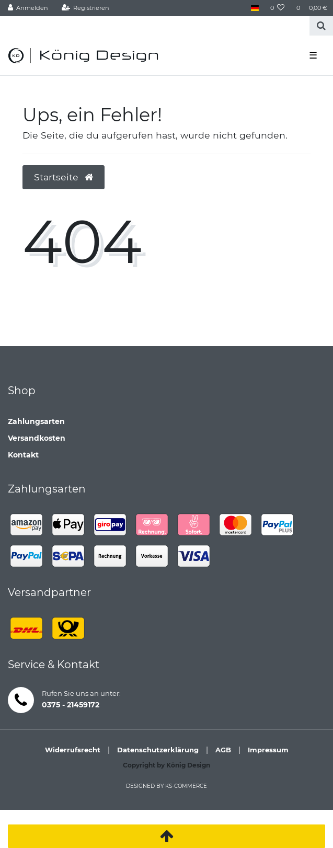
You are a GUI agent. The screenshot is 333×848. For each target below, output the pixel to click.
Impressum (268, 750)
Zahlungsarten (36, 421)
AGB (223, 750)
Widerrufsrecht (72, 750)
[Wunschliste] (278, 8)
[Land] (254, 8)
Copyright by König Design (166, 765)
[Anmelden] (28, 8)
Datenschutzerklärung (158, 750)
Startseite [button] (63, 176)
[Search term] (154, 26)
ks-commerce (186, 786)
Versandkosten (36, 438)
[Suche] (321, 26)
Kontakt (23, 455)
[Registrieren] (85, 8)
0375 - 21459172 (70, 704)
